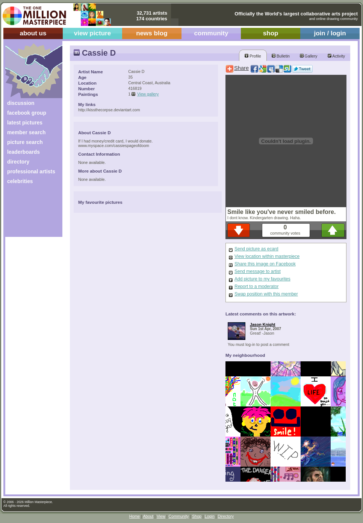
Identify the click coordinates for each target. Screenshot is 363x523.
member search (26, 132)
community (211, 33)
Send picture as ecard (256, 249)
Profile (253, 56)
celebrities (20, 181)
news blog (151, 33)
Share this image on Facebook (265, 264)
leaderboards (23, 152)
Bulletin (281, 56)
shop (270, 33)
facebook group (26, 113)
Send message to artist (257, 271)
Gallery (309, 56)
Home (134, 516)
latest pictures (24, 123)
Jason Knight (262, 324)
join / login (330, 33)
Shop (196, 516)
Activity (336, 56)
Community (179, 516)
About (148, 516)
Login (210, 516)
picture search (25, 142)
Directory (226, 516)
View (161, 516)
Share (241, 68)
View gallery (148, 94)
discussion (20, 103)
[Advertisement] (28, 213)
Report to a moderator (256, 286)
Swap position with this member (266, 294)
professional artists (31, 171)
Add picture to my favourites (262, 279)
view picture (92, 33)
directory (18, 162)
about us (33, 33)
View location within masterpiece (266, 256)
